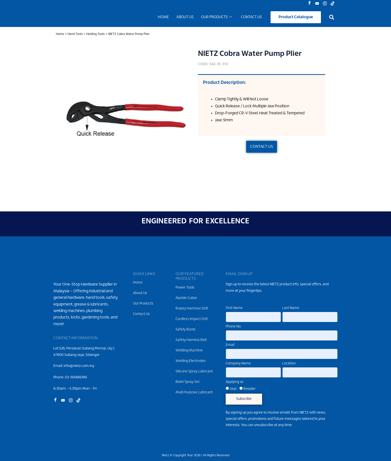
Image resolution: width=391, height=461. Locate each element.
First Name (234, 308)
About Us (185, 18)
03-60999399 (76, 385)
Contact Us (251, 18)
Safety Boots (186, 329)
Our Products (216, 18)
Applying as (235, 382)
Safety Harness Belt (191, 340)
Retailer (249, 389)
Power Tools (185, 287)
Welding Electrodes (191, 361)
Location (289, 363)
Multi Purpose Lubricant (194, 392)
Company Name (238, 363)
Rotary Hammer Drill (192, 308)
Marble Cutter (186, 298)
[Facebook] (310, 3)
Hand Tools (75, 35)
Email (230, 345)
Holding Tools (95, 35)
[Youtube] (318, 3)
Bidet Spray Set (187, 382)
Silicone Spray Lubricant (194, 371)
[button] (332, 18)
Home (163, 18)
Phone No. (233, 326)
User (233, 389)
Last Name (290, 308)
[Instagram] (326, 3)
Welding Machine (189, 350)
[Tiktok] (334, 3)
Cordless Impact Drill (191, 319)
